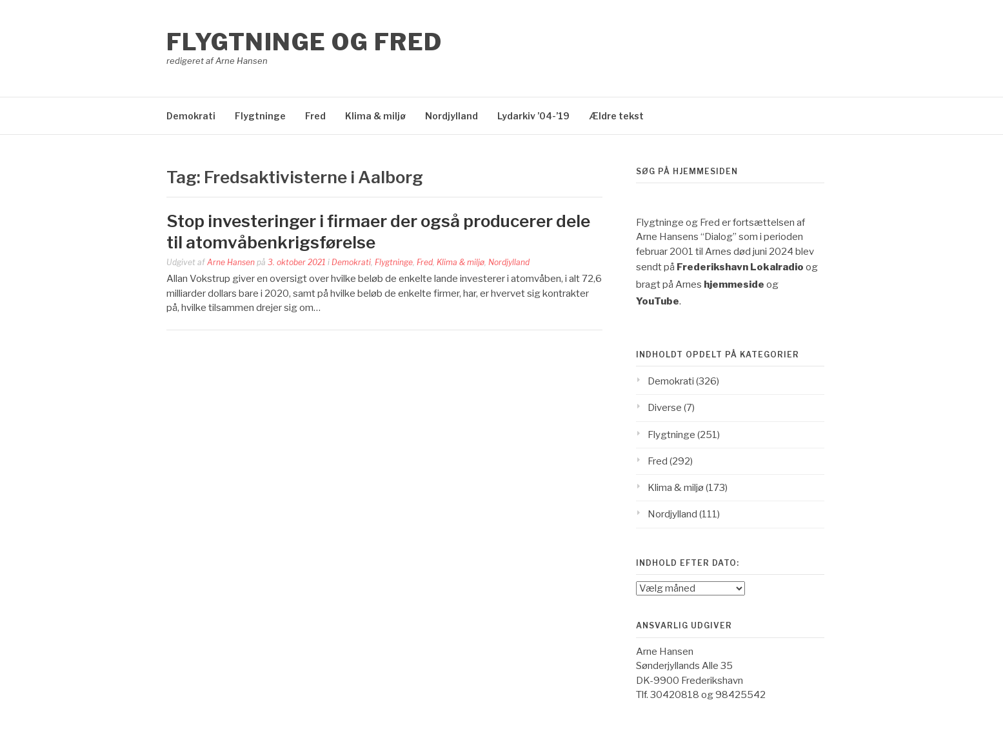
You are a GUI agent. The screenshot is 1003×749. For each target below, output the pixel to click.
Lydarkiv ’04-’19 (533, 115)
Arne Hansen (231, 262)
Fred (315, 115)
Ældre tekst (616, 115)
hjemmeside (734, 284)
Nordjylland (451, 115)
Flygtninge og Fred (304, 42)
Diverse (665, 408)
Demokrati (190, 115)
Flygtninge (260, 115)
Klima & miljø (375, 115)
